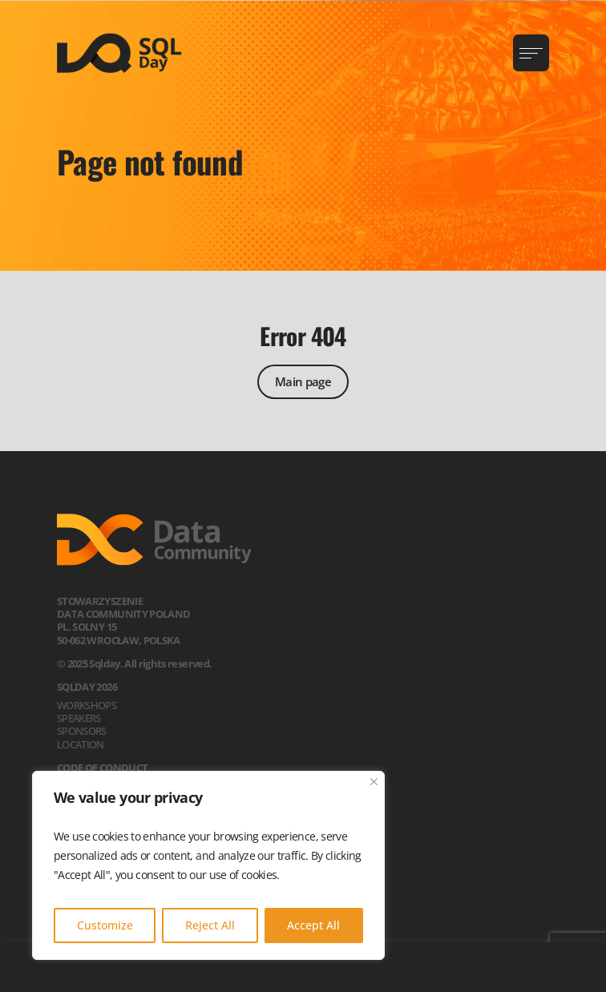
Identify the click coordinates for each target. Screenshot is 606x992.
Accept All (313, 925)
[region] (208, 865)
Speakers (79, 718)
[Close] (374, 781)
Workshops (86, 705)
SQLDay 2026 (87, 686)
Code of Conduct (102, 767)
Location (80, 744)
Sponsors (82, 731)
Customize (105, 925)
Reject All (210, 925)
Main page (303, 381)
